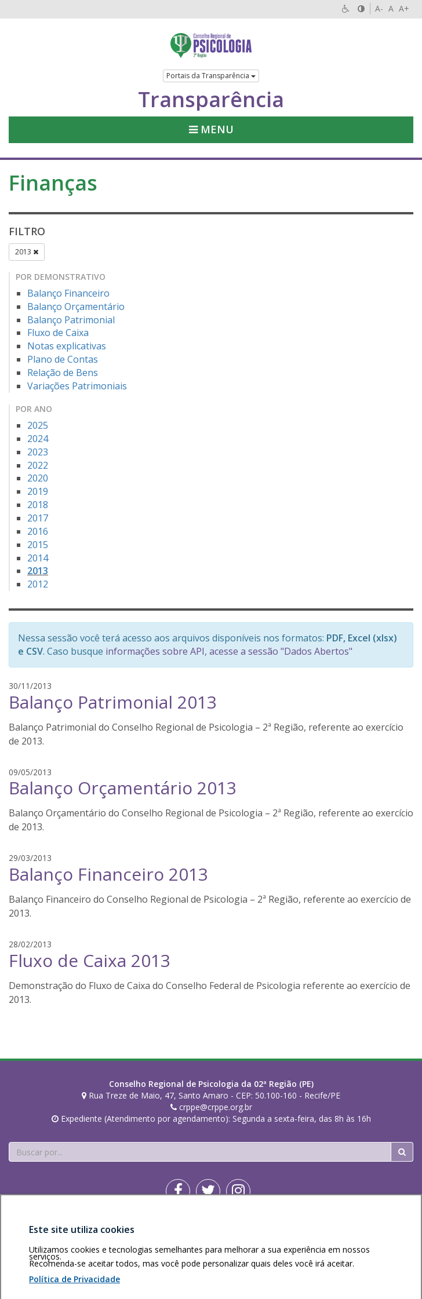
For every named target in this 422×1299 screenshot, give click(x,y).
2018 (37, 504)
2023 (37, 452)
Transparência (211, 99)
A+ (404, 8)
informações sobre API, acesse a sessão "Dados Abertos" (229, 651)
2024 (37, 438)
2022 (37, 465)
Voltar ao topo (386, 1232)
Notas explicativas (66, 346)
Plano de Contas (62, 359)
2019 (37, 491)
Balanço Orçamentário (76, 306)
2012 (37, 584)
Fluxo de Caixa (58, 332)
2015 (37, 544)
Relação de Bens (62, 372)
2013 (26, 252)
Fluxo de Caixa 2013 (89, 960)
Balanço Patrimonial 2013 (113, 702)
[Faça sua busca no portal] (200, 1152)
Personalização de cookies (59, 1243)
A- (379, 8)
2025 (37, 425)
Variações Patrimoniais (77, 386)
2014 (37, 558)
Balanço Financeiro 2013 (108, 874)
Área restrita (37, 1232)
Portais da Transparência (211, 76)
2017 (37, 518)
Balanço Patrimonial (71, 319)
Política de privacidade (106, 1232)
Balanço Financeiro (68, 293)
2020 (37, 478)
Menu (211, 129)
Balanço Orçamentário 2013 (123, 788)
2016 (37, 531)
